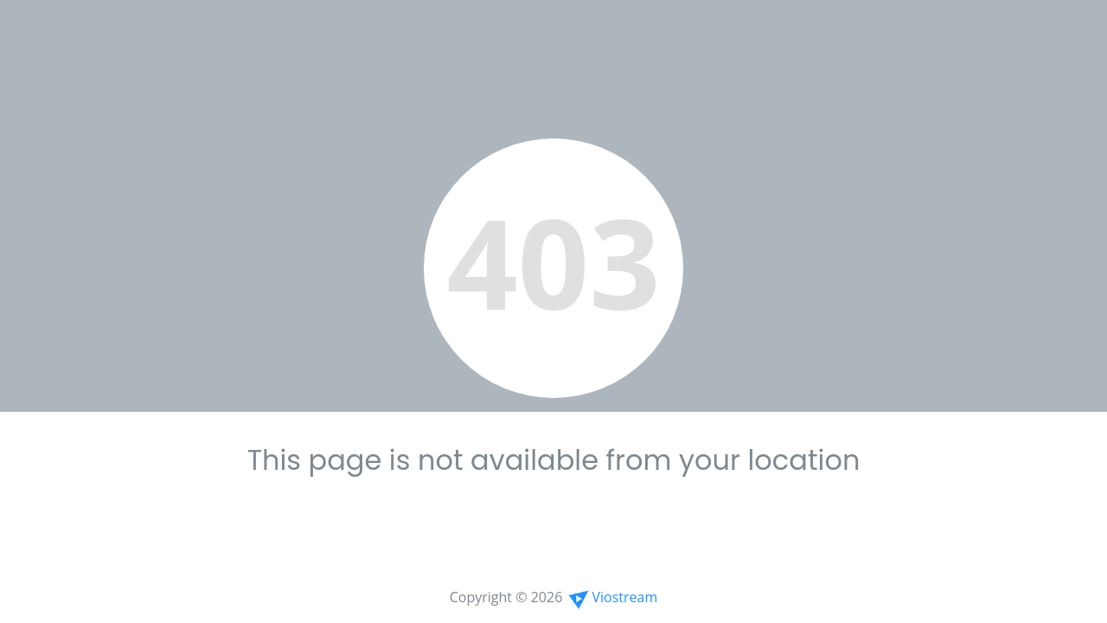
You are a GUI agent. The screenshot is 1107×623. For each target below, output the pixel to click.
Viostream (611, 597)
